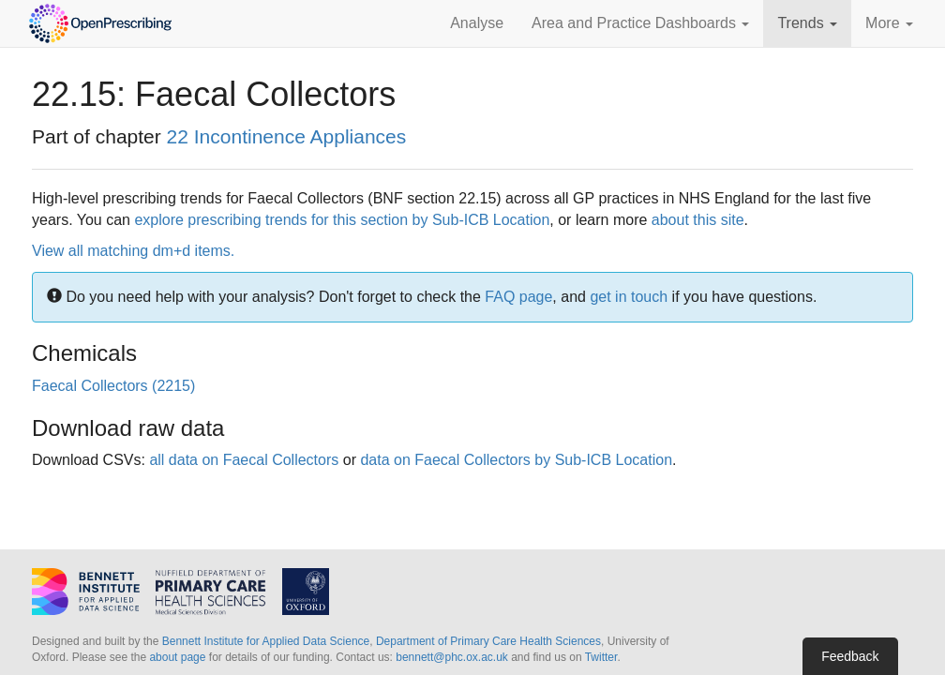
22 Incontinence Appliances (287, 136)
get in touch (629, 297)
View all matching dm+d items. (133, 251)
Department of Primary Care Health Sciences (488, 641)
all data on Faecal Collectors (243, 460)
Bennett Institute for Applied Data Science (265, 641)
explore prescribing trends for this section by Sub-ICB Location (341, 220)
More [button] (889, 23)
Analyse (476, 23)
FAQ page (518, 297)
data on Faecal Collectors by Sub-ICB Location (516, 460)
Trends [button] (807, 23)
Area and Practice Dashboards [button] (640, 23)
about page (177, 657)
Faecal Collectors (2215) (113, 386)
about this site (698, 220)
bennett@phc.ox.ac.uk (452, 657)
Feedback (849, 656)
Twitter (601, 657)
